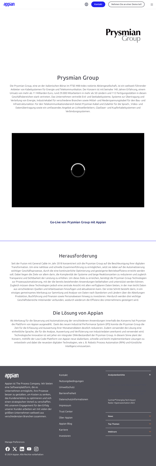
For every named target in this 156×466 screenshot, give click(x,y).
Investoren (65, 435)
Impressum (65, 405)
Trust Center (66, 411)
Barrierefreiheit (67, 393)
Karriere (63, 429)
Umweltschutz (66, 387)
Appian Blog (65, 423)
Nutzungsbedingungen (71, 381)
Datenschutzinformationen (73, 399)
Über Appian (66, 417)
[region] (78, 170)
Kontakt (63, 375)
